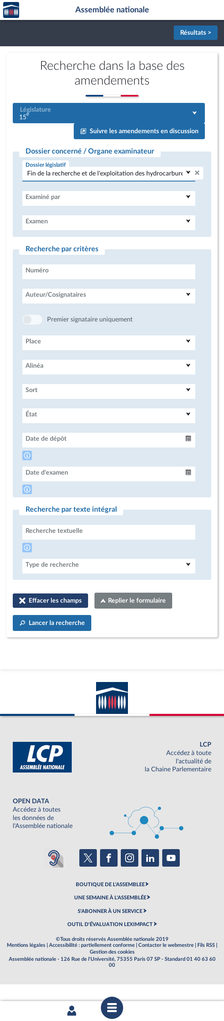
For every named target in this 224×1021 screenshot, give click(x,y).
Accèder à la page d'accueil (11, 10)
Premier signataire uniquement (90, 343)
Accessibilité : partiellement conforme (92, 969)
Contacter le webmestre (166, 969)
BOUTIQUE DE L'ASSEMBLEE (110, 908)
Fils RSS (206, 969)
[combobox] (109, 113)
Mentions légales (26, 969)
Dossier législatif (46, 165)
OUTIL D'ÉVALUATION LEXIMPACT (110, 948)
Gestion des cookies (112, 976)
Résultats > (195, 33)
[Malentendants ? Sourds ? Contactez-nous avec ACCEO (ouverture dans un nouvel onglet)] (53, 881)
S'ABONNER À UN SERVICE (110, 935)
